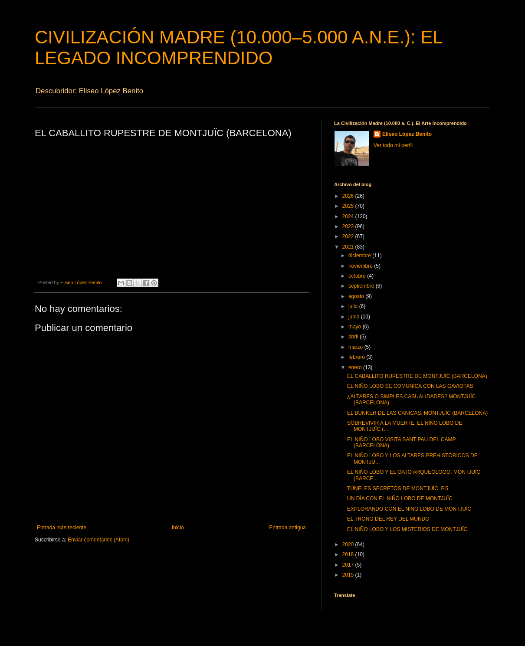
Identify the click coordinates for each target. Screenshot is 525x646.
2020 (348, 544)
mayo (355, 327)
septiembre (362, 286)
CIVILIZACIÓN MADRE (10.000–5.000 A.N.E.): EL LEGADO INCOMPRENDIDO (238, 47)
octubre (357, 276)
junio (354, 317)
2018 (348, 554)
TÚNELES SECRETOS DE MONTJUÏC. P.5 (397, 488)
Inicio (178, 528)
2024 (348, 216)
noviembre (361, 266)
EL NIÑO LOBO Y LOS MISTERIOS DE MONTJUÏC (407, 529)
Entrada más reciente (61, 528)
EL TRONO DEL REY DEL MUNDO (388, 519)
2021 (348, 247)
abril (354, 337)
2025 (348, 206)
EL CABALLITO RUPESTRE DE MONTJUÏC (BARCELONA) (417, 376)
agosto (356, 296)
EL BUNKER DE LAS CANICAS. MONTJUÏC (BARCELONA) (417, 413)
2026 (348, 196)
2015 (348, 575)
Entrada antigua (287, 528)
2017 (348, 565)
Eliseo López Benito (407, 134)
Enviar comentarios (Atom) (98, 540)
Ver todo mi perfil (393, 145)
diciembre (360, 255)
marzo (356, 347)
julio (353, 306)
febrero (357, 357)
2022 (348, 236)
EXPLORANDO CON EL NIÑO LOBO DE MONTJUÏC (409, 509)
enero (355, 367)
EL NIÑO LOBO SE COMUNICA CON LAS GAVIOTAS (410, 386)
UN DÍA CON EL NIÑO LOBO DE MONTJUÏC (400, 498)
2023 (348, 226)
